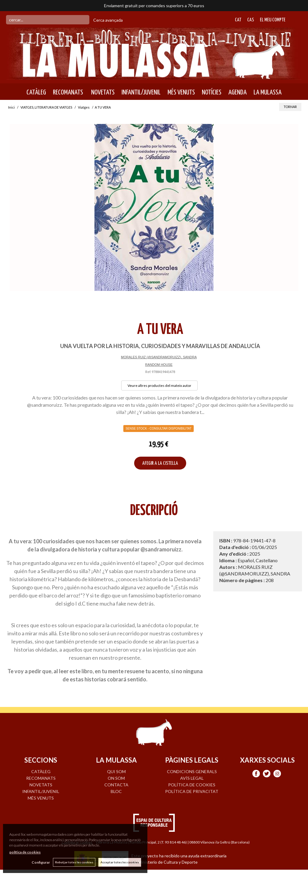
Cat (238, 20)
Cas (250, 20)
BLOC (116, 791)
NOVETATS (102, 92)
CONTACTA (116, 784)
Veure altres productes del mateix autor (159, 385)
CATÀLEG (36, 92)
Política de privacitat (191, 791)
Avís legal (192, 778)
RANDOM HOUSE (158, 364)
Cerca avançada (108, 20)
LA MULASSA (268, 92)
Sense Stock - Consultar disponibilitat (158, 428)
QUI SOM (116, 771)
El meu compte (272, 20)
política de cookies (25, 852)
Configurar (41, 862)
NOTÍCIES (211, 92)
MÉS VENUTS (181, 92)
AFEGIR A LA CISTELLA (160, 463)
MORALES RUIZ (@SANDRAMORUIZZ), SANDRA (159, 357)
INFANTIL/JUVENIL (141, 92)
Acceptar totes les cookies (119, 862)
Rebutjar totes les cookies (74, 862)
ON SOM (116, 778)
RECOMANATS (68, 92)
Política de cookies (191, 784)
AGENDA (237, 92)
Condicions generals (192, 771)
